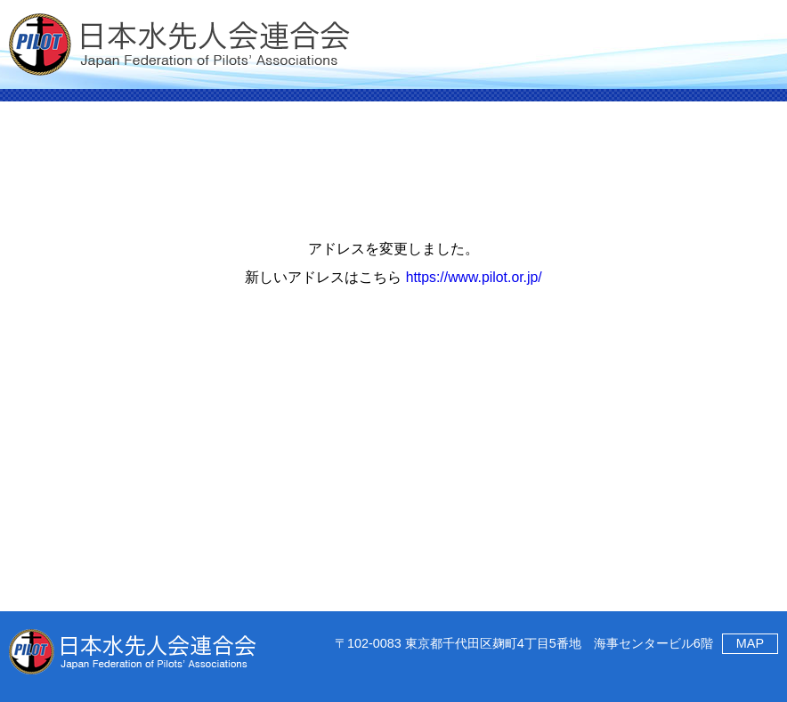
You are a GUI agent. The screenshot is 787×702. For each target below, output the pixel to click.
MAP (750, 643)
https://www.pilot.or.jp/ (474, 277)
